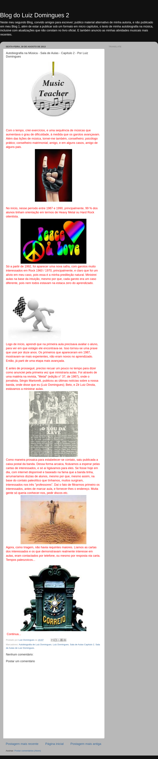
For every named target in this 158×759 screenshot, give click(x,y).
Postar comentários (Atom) (27, 750)
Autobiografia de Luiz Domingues (35, 644)
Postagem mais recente (22, 744)
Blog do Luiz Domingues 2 (34, 15)
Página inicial (54, 744)
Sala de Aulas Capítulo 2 (82, 644)
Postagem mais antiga (85, 744)
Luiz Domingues (61, 644)
